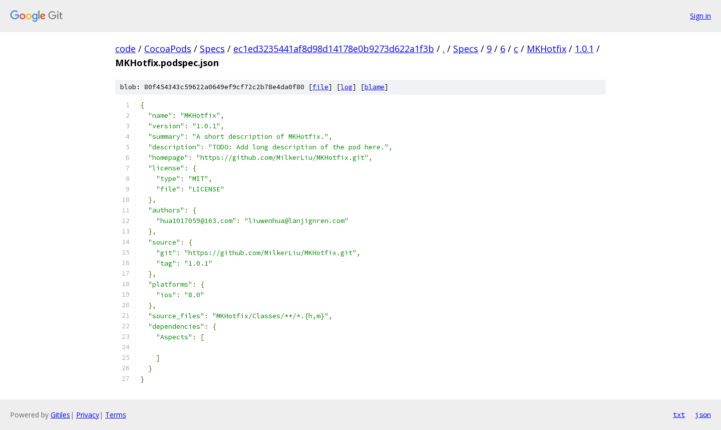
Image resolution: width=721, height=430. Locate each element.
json (703, 414)
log (346, 87)
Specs (212, 49)
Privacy (87, 414)
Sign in (700, 16)
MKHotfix (546, 49)
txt (679, 414)
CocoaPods (167, 49)
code (125, 49)
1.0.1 (584, 49)
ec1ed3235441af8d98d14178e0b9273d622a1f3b (333, 49)
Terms (115, 414)
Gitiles (60, 414)
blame (375, 87)
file (320, 87)
